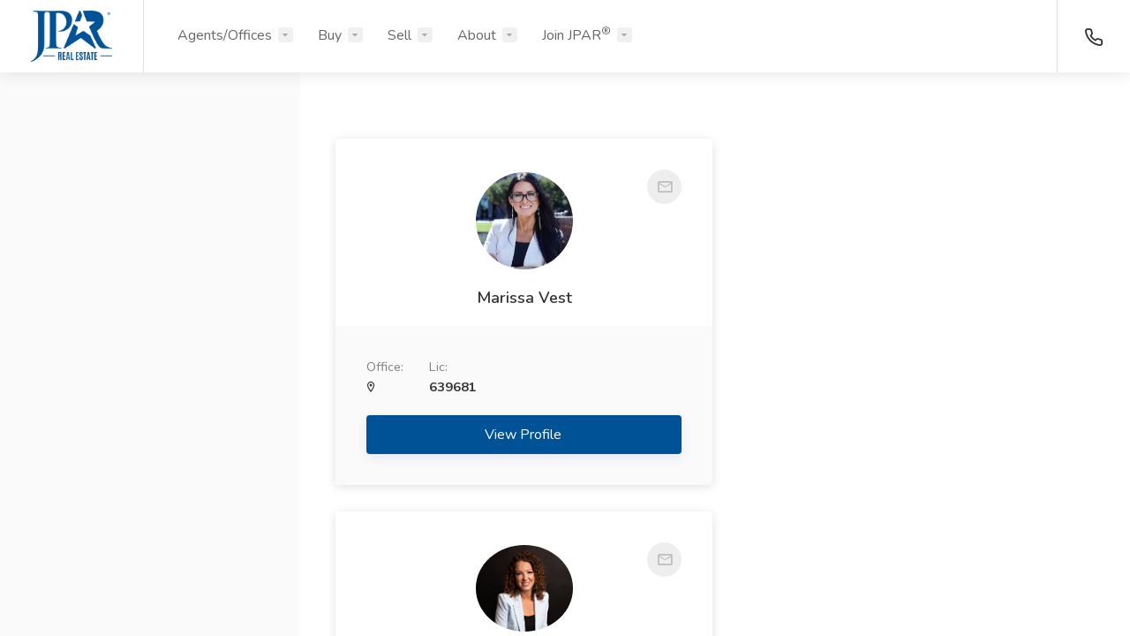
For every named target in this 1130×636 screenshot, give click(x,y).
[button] (150, 170)
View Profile (519, 434)
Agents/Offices (224, 35)
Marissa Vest (519, 297)
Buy (330, 35)
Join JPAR (576, 34)
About (476, 35)
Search (150, 580)
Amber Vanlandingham (912, 292)
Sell (399, 35)
